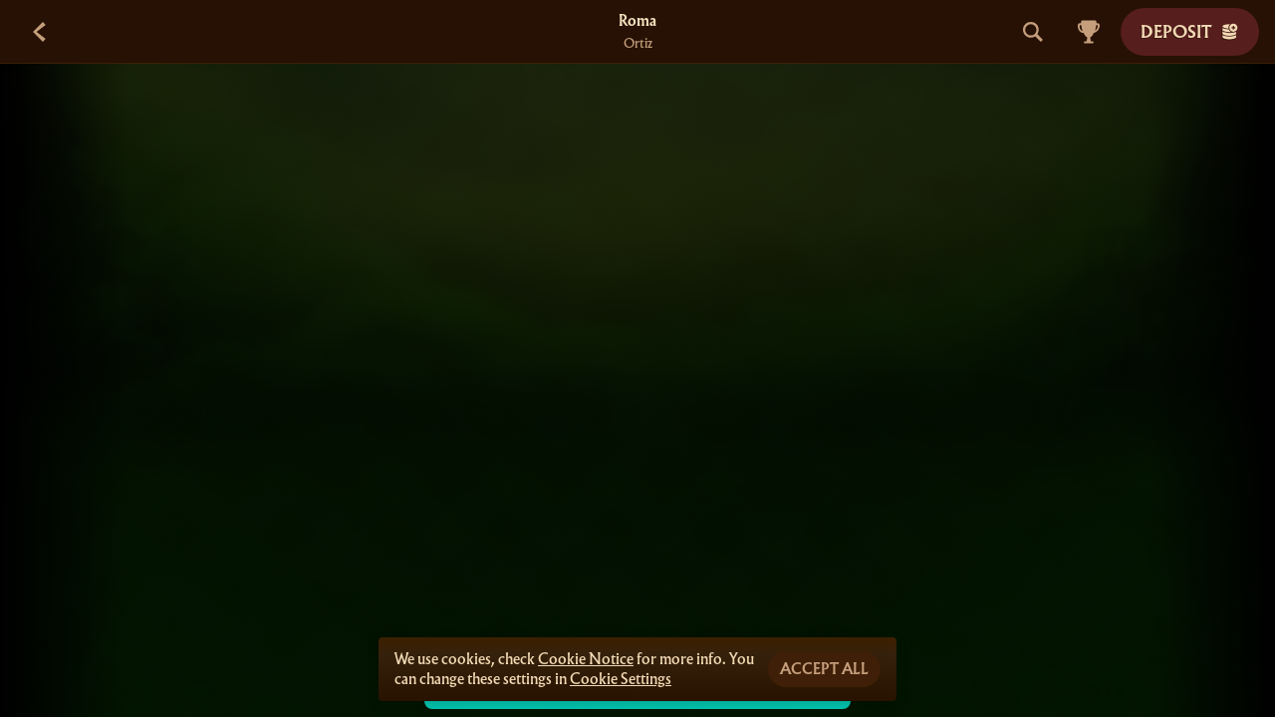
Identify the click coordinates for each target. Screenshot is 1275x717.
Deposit (1190, 31)
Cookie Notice (586, 659)
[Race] (1089, 32)
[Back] (40, 32)
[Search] (1033, 32)
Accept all (824, 669)
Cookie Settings (620, 679)
